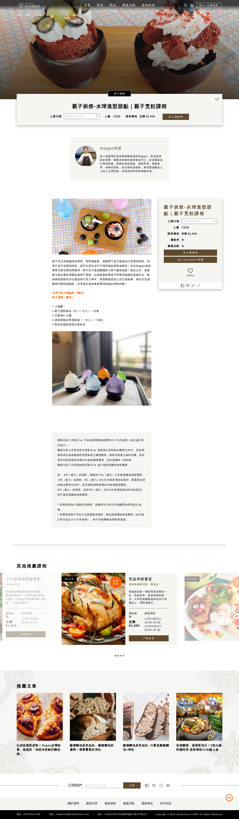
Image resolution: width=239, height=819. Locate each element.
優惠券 (175, 239)
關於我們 (73, 803)
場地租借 (148, 5)
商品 (113, 5)
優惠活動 (129, 5)
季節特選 (69, 579)
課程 (100, 5)
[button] (116, 655)
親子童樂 (119, 93)
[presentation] (7, 615)
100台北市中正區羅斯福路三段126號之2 (126, 814)
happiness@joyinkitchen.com (72, 814)
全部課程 (39, 15)
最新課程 (110, 803)
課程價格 (132, 116)
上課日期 (56, 116)
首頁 (19, 15)
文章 (87, 5)
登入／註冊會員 (208, 5)
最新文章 (92, 803)
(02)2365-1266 (32, 814)
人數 (108, 116)
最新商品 (147, 803)
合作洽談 (165, 803)
